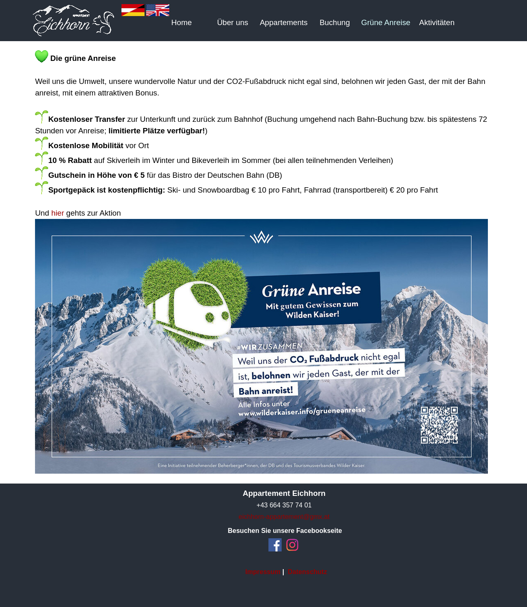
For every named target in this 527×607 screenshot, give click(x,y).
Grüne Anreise (385, 22)
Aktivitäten (437, 22)
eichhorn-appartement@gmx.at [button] (284, 516)
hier (57, 213)
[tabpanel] (263, 262)
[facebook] (275, 544)
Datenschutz (307, 571)
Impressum (262, 571)
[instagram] (292, 544)
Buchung (334, 22)
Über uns (232, 22)
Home (181, 22)
